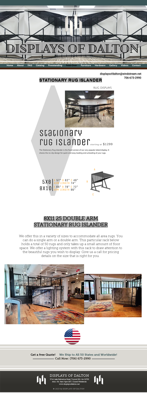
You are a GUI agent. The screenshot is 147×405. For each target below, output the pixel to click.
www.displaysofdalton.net (69, 384)
